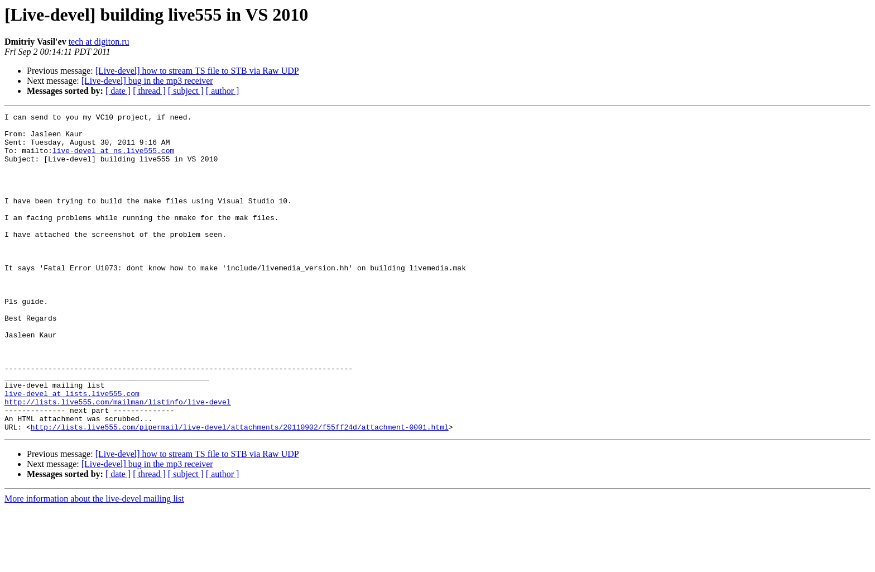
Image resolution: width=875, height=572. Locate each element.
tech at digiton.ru (99, 41)
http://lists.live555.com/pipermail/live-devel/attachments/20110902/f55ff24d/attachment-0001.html (240, 490)
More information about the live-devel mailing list (94, 562)
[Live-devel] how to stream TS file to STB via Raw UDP (197, 70)
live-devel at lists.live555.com (72, 450)
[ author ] (222, 91)
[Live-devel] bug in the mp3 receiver (147, 80)
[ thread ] (149, 91)
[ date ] (118, 91)
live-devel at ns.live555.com (113, 159)
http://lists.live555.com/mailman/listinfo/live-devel (117, 460)
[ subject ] (186, 91)
